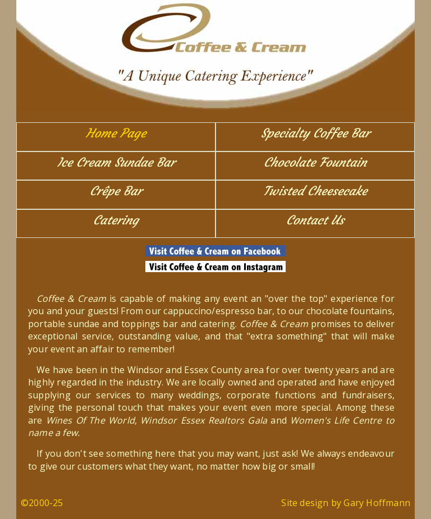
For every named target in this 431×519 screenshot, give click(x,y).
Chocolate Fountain (315, 162)
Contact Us (315, 220)
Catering (116, 220)
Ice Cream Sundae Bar (116, 162)
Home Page (116, 133)
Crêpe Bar (116, 191)
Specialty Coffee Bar (315, 133)
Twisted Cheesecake (315, 191)
